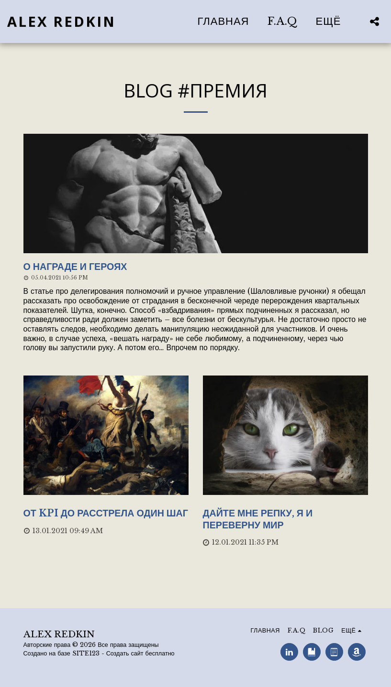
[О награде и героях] (195, 267)
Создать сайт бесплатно (140, 653)
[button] (374, 21)
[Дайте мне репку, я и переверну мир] (285, 519)
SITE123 (86, 653)
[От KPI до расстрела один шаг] (106, 513)
